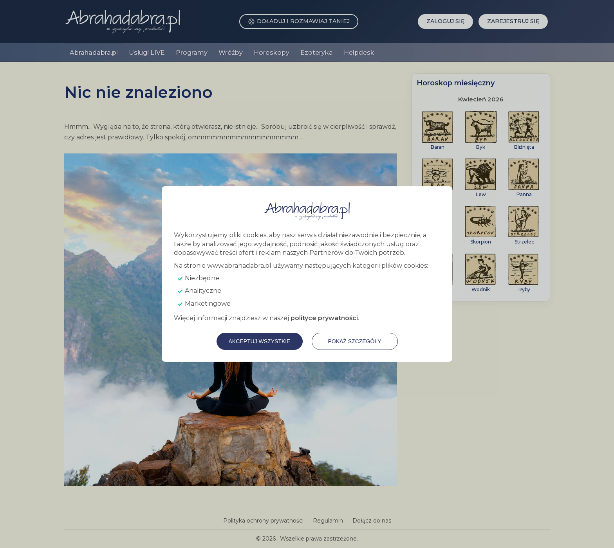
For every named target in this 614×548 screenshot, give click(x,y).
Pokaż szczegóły (354, 341)
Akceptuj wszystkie (260, 341)
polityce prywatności (324, 318)
